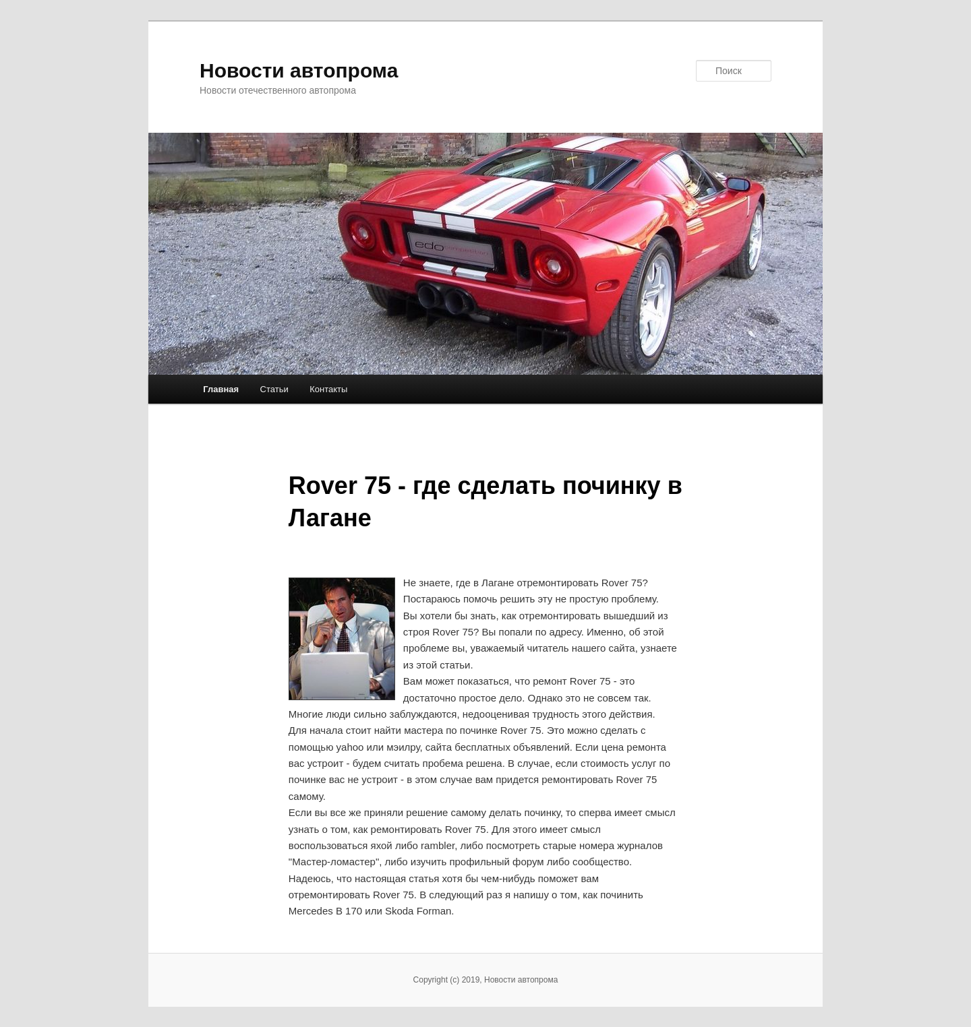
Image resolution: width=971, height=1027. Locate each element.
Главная (221, 389)
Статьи (274, 389)
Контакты (328, 389)
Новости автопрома (299, 70)
